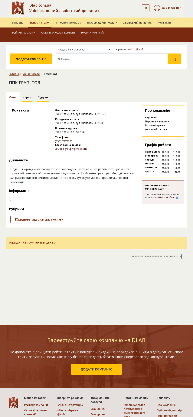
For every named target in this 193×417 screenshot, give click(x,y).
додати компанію (96, 317)
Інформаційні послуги (102, 22)
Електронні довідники (97, 363)
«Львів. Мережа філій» (67, 359)
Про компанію (166, 352)
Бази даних (97, 356)
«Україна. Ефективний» (66, 369)
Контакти (164, 22)
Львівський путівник (137, 22)
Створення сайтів (102, 382)
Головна (18, 22)
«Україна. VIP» (66, 386)
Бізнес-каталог (40, 22)
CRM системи (99, 371)
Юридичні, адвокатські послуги (39, 219)
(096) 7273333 (64, 141)
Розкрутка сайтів (101, 387)
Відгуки (43, 97)
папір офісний (135, 49)
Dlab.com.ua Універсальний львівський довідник (64, 8)
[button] (167, 8)
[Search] (112, 58)
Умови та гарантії (169, 368)
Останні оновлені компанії (58, 32)
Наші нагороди (167, 363)
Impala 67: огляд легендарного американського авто (134, 358)
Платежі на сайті (168, 379)
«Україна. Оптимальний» (67, 378)
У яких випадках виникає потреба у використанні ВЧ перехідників (136, 375)
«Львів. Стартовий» (70, 352)
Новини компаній (92, 32)
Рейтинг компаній (23, 32)
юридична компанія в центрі (32, 242)
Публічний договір (169, 357)
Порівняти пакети (69, 391)
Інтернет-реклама (68, 22)
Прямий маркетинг (103, 376)
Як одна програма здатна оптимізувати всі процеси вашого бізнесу (136, 394)
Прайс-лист (164, 374)
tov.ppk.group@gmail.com (71, 148)
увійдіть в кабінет (167, 197)
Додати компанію (31, 59)
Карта (27, 97)
